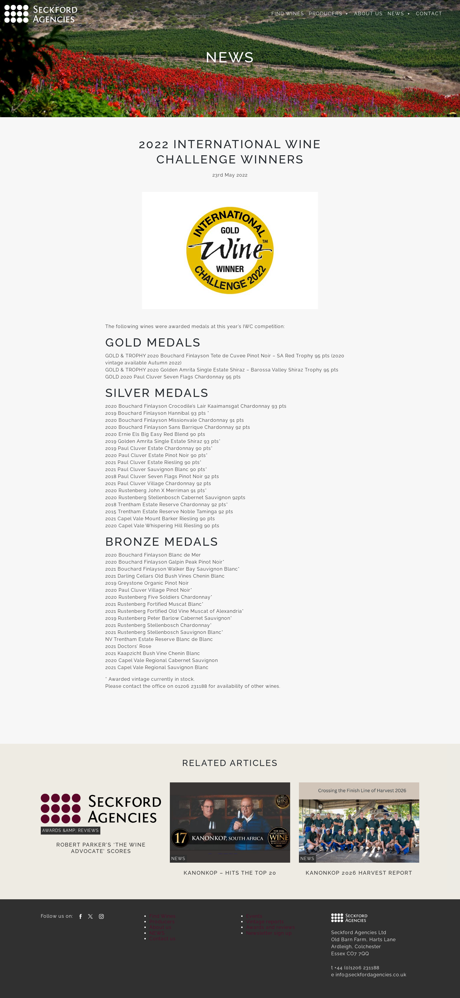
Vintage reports (265, 921)
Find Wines (287, 13)
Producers (329, 14)
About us (368, 13)
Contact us (162, 938)
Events (254, 916)
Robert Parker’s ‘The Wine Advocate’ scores (101, 848)
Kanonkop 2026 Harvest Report (359, 873)
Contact (429, 13)
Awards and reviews (270, 927)
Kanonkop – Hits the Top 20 (230, 873)
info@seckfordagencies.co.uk (371, 974)
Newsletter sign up (269, 933)
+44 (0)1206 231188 (356, 967)
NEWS (399, 14)
